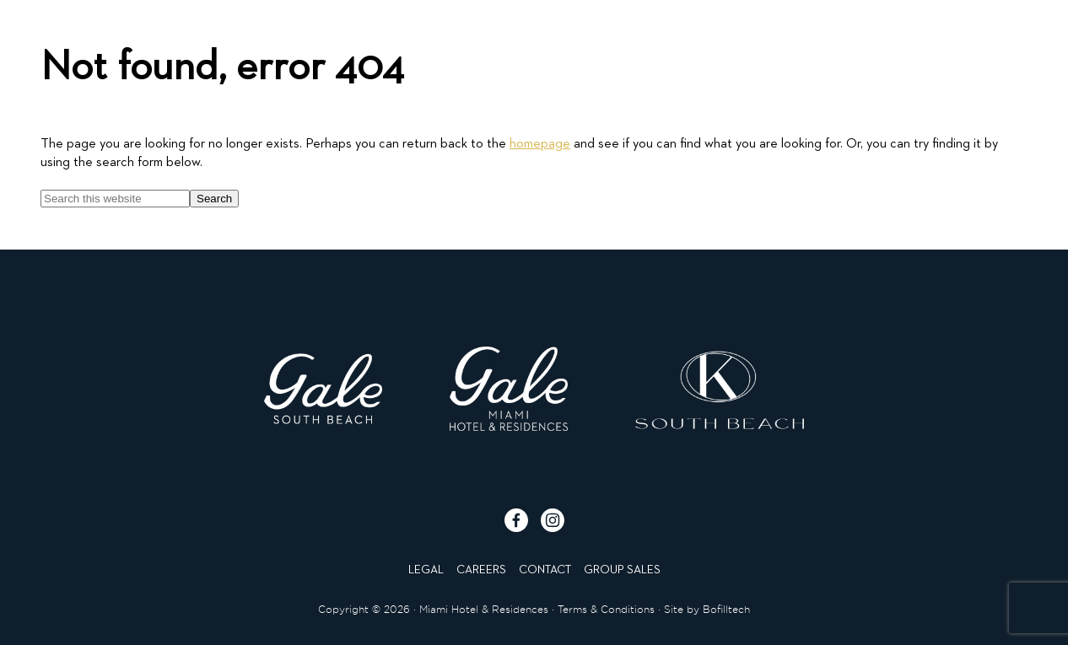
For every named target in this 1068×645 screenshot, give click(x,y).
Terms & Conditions (606, 609)
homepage (540, 144)
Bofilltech (726, 609)
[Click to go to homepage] (533, 48)
